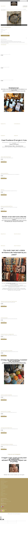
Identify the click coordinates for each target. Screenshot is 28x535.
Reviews (2, 489)
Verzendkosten (3, 488)
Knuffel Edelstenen (17, 123)
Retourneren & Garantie (4, 486)
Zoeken (26, 0)
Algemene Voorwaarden (4, 481)
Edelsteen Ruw (3, 123)
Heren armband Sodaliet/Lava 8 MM (5, 54)
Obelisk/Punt (3, 135)
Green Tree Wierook (17, 245)
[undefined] (3, 519)
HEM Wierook (3, 245)
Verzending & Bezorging (4, 487)
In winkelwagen (5, 35)
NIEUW (2, 492)
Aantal (2, 31)
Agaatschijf (16, 135)
